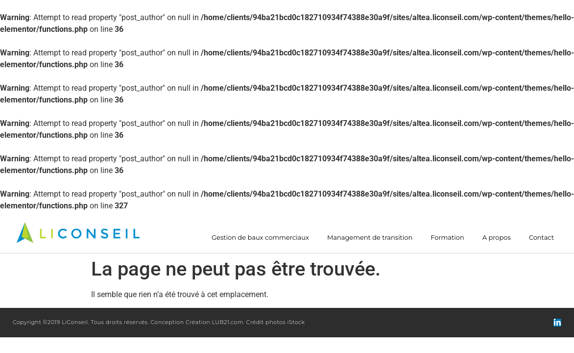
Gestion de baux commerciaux (260, 237)
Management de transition (369, 237)
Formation (447, 237)
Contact (541, 237)
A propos (496, 237)
